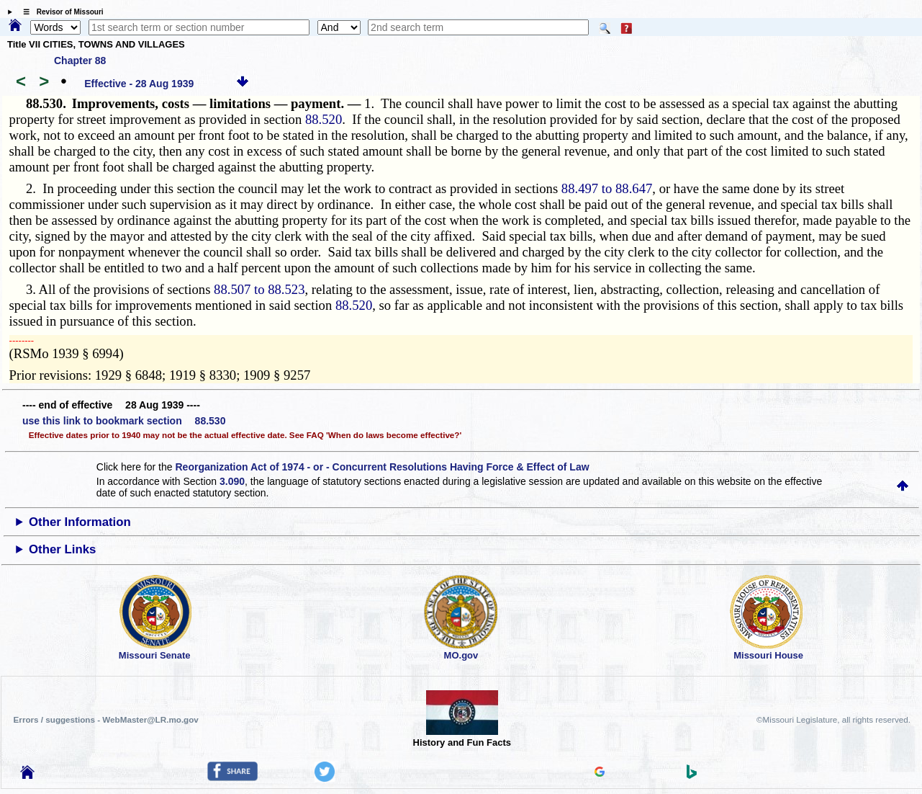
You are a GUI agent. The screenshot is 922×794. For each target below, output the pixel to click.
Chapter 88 (80, 60)
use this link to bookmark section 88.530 (123, 421)
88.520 (323, 119)
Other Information (80, 522)
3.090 (232, 481)
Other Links (62, 549)
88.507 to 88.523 (259, 289)
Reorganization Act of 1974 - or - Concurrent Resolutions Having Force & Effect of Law (382, 467)
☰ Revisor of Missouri (60, 12)
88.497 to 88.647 (606, 188)
